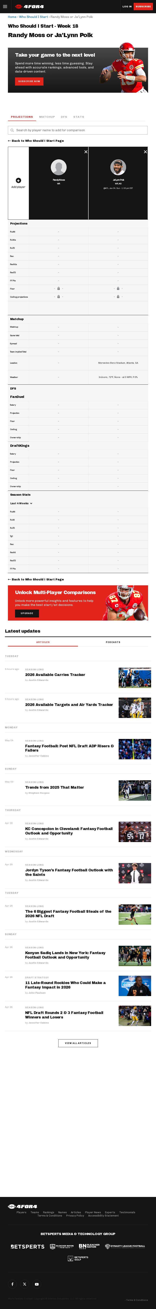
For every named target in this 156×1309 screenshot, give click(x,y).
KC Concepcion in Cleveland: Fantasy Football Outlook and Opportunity (69, 831)
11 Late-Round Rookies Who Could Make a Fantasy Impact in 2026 (65, 985)
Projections (22, 117)
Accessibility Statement (103, 1215)
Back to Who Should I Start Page (38, 141)
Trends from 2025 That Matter (54, 788)
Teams (34, 1212)
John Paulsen (37, 993)
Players (21, 1212)
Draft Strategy (37, 978)
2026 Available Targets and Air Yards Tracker (69, 705)
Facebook (12, 1284)
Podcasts (113, 642)
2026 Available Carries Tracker (55, 675)
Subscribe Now (29, 81)
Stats (78, 117)
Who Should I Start (33, 17)
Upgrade (27, 613)
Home (12, 17)
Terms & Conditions (49, 1215)
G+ (37, 1284)
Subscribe (143, 6)
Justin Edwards (38, 680)
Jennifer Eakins (38, 756)
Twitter (24, 1284)
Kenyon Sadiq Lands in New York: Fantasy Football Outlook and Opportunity (65, 955)
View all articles (78, 1043)
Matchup (47, 117)
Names (62, 1212)
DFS (64, 117)
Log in (127, 7)
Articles (43, 642)
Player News (93, 1212)
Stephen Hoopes (38, 793)
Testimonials (127, 1212)
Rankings (48, 1212)
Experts (110, 1212)
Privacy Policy (75, 1215)
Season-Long (34, 670)
